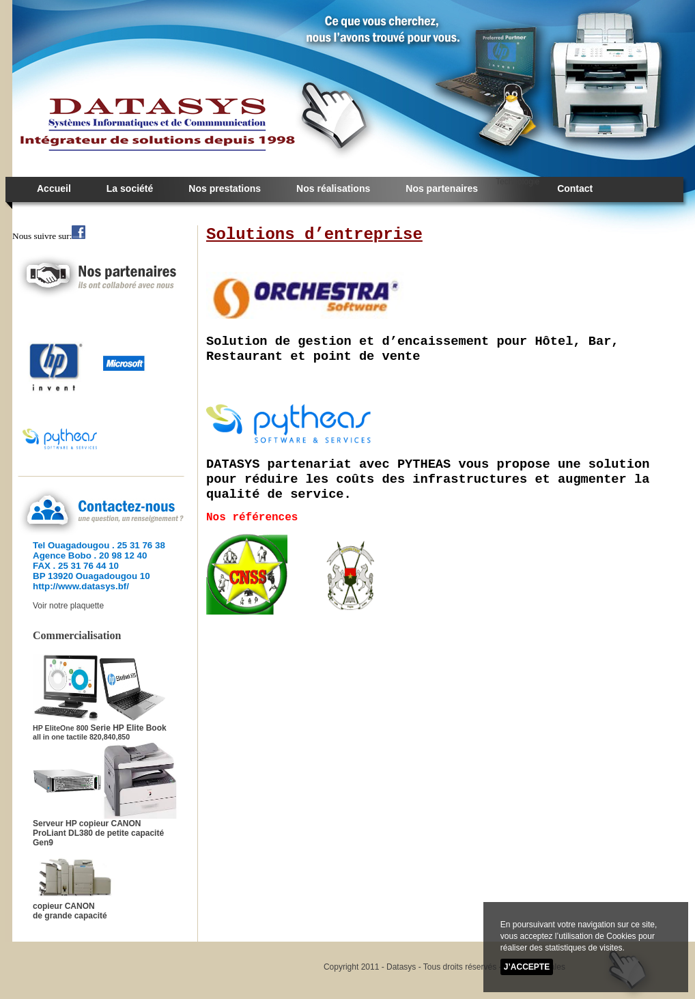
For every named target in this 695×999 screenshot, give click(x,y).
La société (130, 188)
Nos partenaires (442, 188)
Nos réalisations (333, 188)
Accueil (54, 188)
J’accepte (527, 967)
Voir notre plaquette (68, 605)
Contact (575, 188)
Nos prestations (224, 188)
